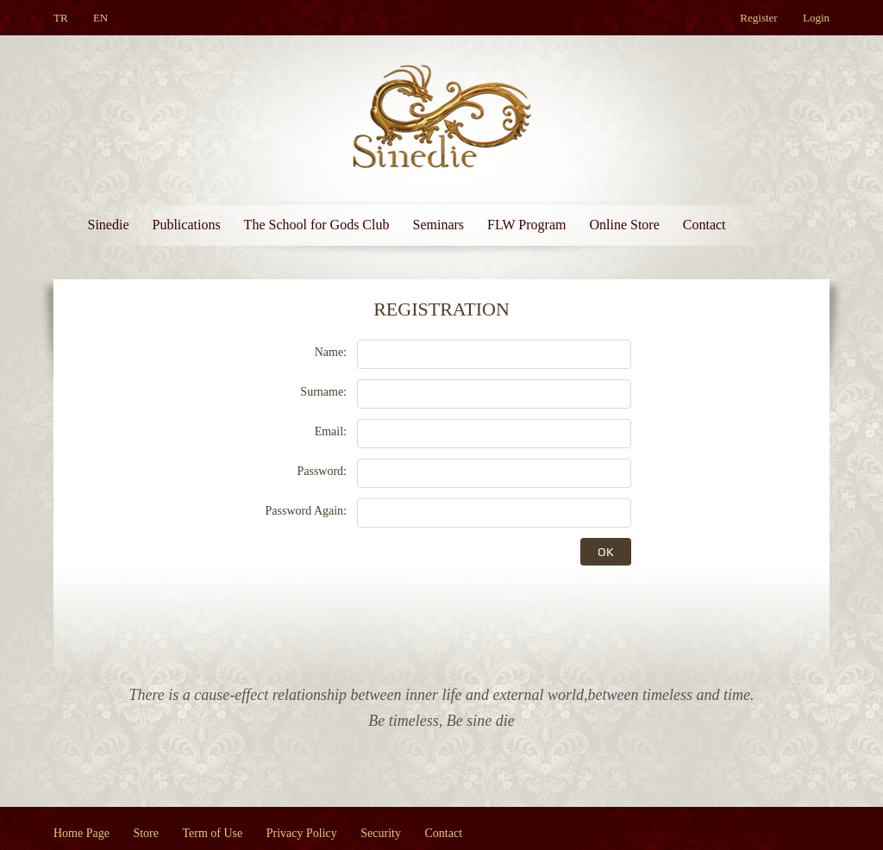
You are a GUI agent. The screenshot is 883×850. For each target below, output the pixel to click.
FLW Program (526, 224)
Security (380, 833)
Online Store (624, 224)
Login (816, 17)
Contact (704, 224)
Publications (187, 224)
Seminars (438, 224)
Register (758, 17)
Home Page (81, 833)
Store (146, 833)
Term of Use (213, 833)
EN (100, 17)
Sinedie (108, 224)
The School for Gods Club (317, 224)
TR (60, 17)
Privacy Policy (301, 833)
